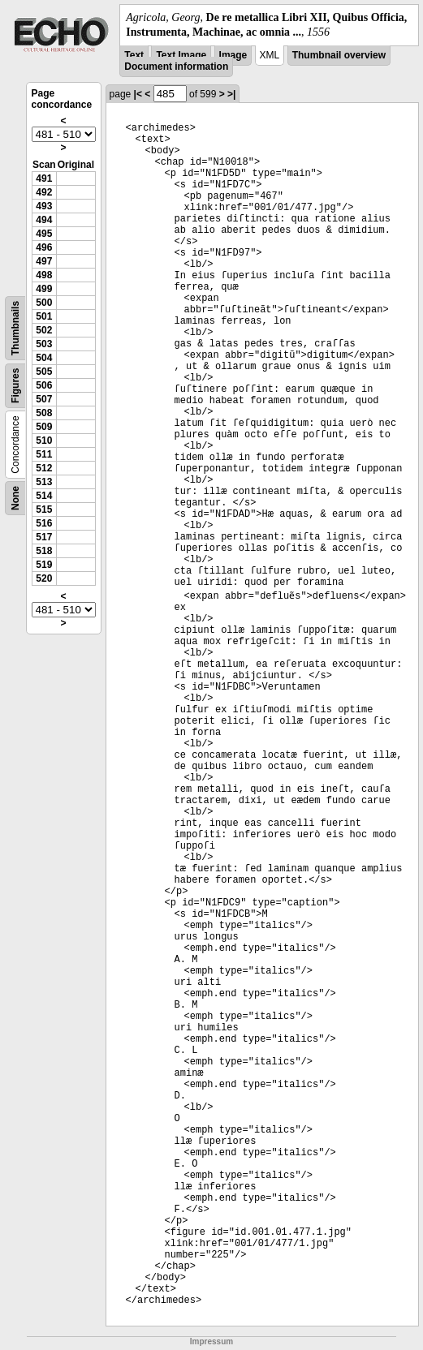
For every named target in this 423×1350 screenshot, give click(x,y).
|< (138, 94)
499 (44, 289)
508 (44, 413)
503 (44, 344)
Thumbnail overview (339, 55)
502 (44, 330)
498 (44, 275)
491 (44, 178)
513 (44, 482)
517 (44, 537)
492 (44, 192)
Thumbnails (15, 328)
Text (134, 55)
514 (44, 495)
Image (233, 55)
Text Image (181, 55)
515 (44, 509)
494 (44, 220)
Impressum (211, 1341)
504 (44, 357)
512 (44, 468)
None (15, 498)
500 (44, 302)
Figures (15, 385)
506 (44, 385)
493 (44, 206)
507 (44, 399)
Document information (176, 66)
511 (44, 454)
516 (44, 523)
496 (44, 247)
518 (44, 551)
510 (44, 440)
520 (44, 578)
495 (44, 233)
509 (44, 426)
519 (44, 564)
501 (44, 316)
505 (44, 371)
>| (231, 94)
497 (44, 261)
